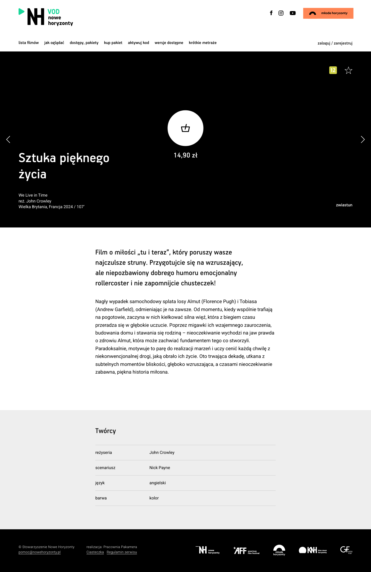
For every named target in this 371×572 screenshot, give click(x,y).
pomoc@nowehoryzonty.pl (40, 552)
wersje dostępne (169, 42)
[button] (362, 139)
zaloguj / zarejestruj (335, 43)
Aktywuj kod (138, 42)
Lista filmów (29, 42)
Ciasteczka (95, 552)
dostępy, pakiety (84, 42)
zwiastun (344, 205)
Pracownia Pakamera (120, 547)
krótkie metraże (203, 42)
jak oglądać (54, 42)
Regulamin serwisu (122, 552)
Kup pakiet (113, 42)
